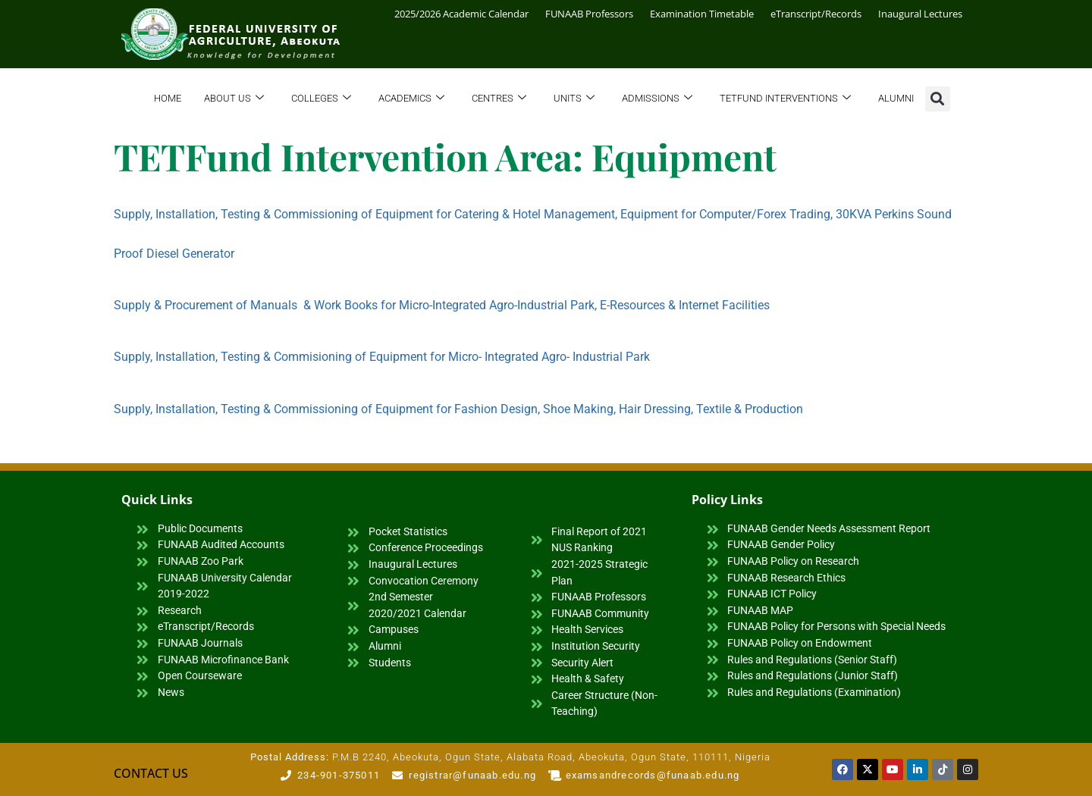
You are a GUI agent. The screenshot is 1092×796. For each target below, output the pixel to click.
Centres (499, 98)
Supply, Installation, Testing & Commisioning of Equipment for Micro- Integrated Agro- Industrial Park (382, 356)
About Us (234, 98)
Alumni (896, 98)
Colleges (321, 98)
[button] (937, 98)
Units (574, 98)
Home (167, 98)
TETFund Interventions (785, 98)
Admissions (657, 98)
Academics (411, 98)
